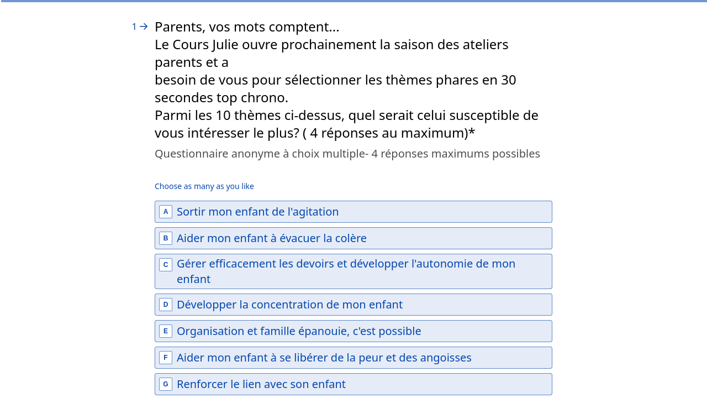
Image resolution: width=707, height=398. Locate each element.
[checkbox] (353, 212)
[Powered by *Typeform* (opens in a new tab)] (643, 371)
